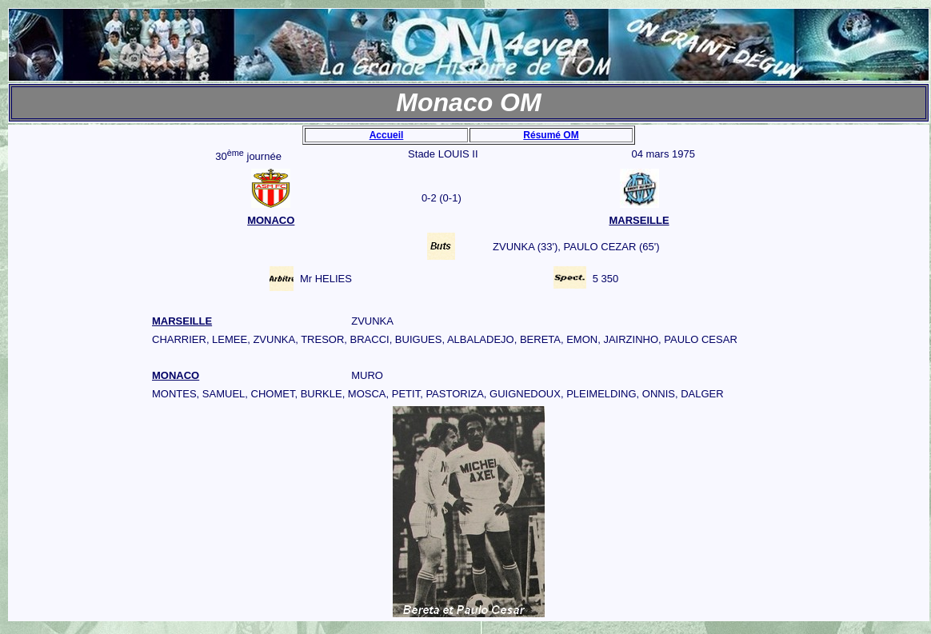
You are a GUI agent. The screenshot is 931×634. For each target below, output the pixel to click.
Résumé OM (550, 135)
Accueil (387, 135)
